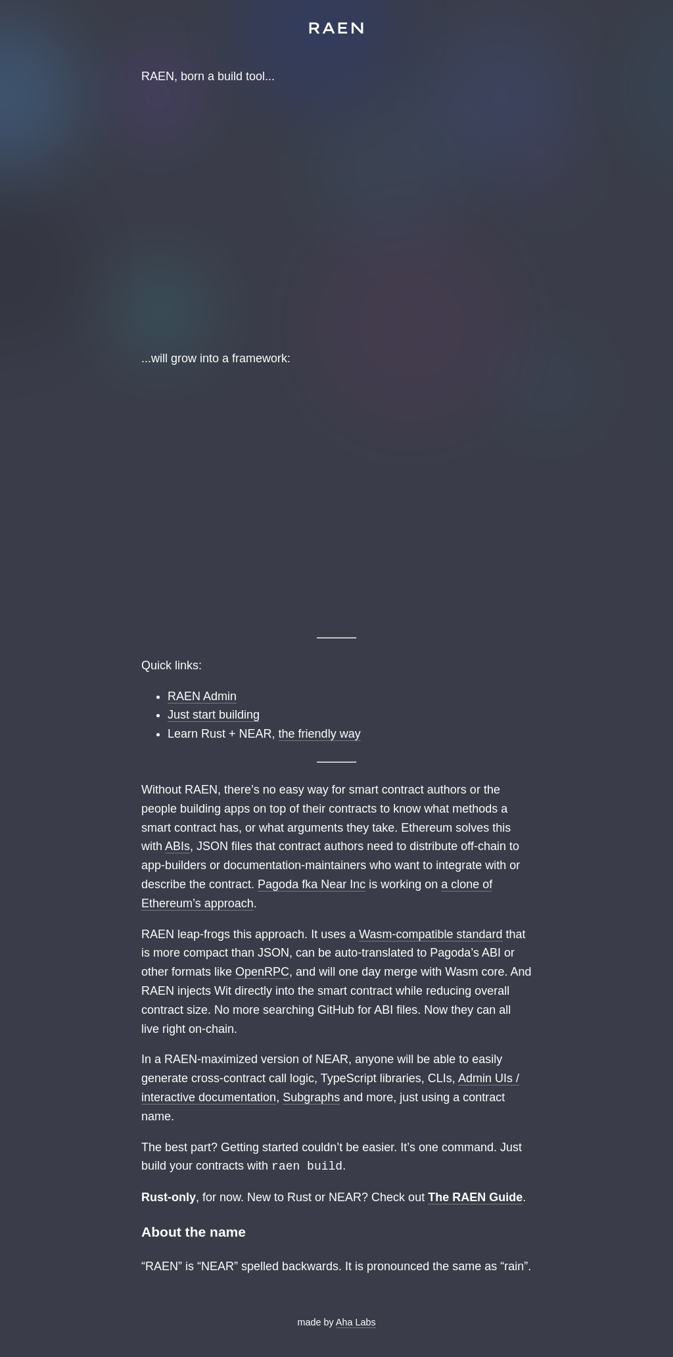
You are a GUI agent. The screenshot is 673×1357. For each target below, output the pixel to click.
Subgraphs (311, 1097)
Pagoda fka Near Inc (311, 884)
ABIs (177, 846)
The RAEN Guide (475, 1197)
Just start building (214, 714)
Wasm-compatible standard (430, 934)
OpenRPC (262, 971)
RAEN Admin (202, 696)
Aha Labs (356, 1322)
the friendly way (320, 733)
